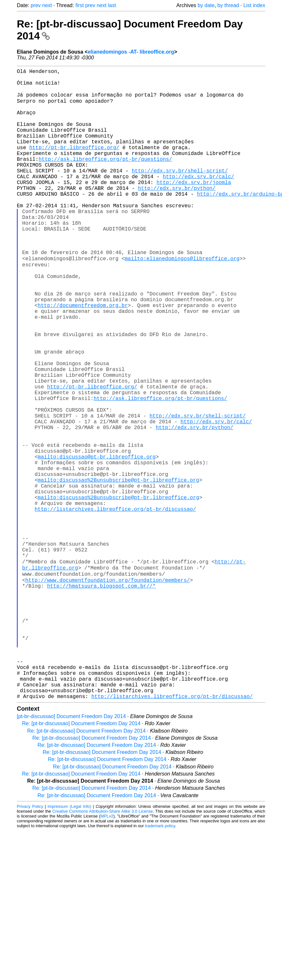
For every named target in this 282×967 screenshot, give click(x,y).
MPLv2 (107, 952)
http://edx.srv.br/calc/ (198, 200)
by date (206, 5)
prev (36, 5)
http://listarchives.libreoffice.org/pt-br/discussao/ (115, 605)
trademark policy (160, 962)
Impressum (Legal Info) (69, 942)
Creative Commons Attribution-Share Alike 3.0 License (102, 947)
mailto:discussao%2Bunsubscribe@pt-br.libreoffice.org (118, 569)
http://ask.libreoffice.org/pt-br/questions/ (105, 178)
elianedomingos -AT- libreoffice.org (131, 52)
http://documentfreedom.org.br (83, 356)
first (79, 5)
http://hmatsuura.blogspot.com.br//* (101, 697)
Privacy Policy (30, 942)
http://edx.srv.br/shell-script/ (180, 193)
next (47, 5)
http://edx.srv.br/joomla (194, 207)
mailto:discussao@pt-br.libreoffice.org (97, 541)
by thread (228, 5)
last (112, 5)
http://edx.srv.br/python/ (176, 214)
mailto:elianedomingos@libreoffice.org (182, 299)
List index (254, 5)
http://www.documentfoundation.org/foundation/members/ (107, 690)
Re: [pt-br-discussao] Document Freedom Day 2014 (81, 859)
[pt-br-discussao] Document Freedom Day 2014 (71, 852)
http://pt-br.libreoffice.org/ (74, 164)
